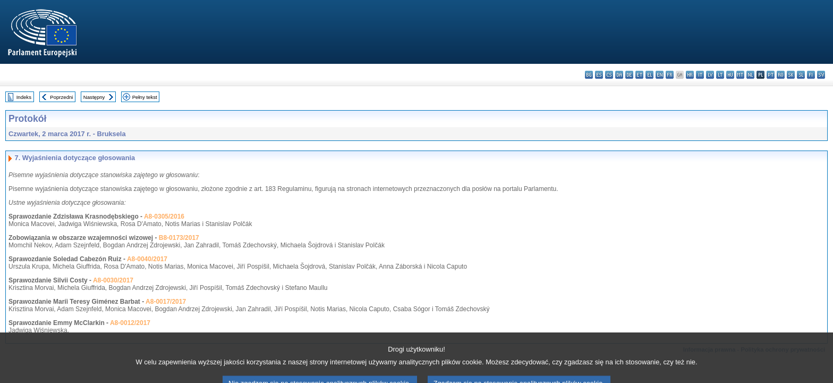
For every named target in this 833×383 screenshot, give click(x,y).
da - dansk (619, 75)
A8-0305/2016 (164, 216)
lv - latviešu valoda (710, 75)
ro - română (781, 75)
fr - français (670, 75)
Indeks (23, 97)
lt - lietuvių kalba (720, 75)
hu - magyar (730, 75)
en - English (660, 75)
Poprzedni (61, 97)
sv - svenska (821, 75)
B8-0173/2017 (179, 238)
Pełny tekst (144, 97)
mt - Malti (740, 75)
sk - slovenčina (791, 75)
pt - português (771, 75)
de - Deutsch (629, 75)
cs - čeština (609, 75)
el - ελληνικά (649, 75)
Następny (94, 97)
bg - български (589, 75)
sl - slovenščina (801, 75)
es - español (599, 75)
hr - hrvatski (690, 75)
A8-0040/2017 (147, 259)
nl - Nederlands (750, 75)
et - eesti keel (639, 75)
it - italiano (700, 75)
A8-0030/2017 (113, 280)
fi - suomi (811, 75)
